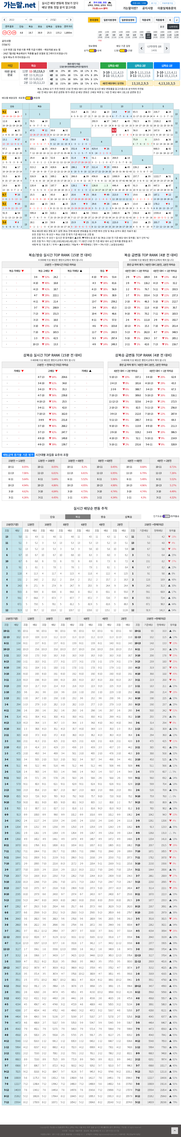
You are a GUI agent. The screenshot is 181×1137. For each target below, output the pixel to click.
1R (100, 36)
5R (128, 36)
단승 (52, 517)
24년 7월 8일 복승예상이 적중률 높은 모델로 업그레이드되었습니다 (35, 53)
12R (176, 36)
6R (134, 36)
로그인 (154, 3)
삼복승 (128, 517)
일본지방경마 (110, 20)
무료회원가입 (167, 3)
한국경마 (94, 20)
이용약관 (122, 1134)
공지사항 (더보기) (6, 42)
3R (114, 36)
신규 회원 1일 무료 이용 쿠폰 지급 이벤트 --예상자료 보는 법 (31, 49)
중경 (162, 26)
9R (155, 36)
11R (169, 36)
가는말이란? (130, 8)
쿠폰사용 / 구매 (139, 3)
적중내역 (146, 20)
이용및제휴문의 (166, 8)
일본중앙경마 (128, 20)
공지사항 (147, 8)
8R (148, 36)
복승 (77, 517)
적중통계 (160, 20)
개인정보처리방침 (133, 1134)
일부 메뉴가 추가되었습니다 (16, 57)
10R (162, 36)
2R (107, 36)
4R (121, 36)
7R (141, 36)
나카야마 (173, 26)
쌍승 (103, 517)
